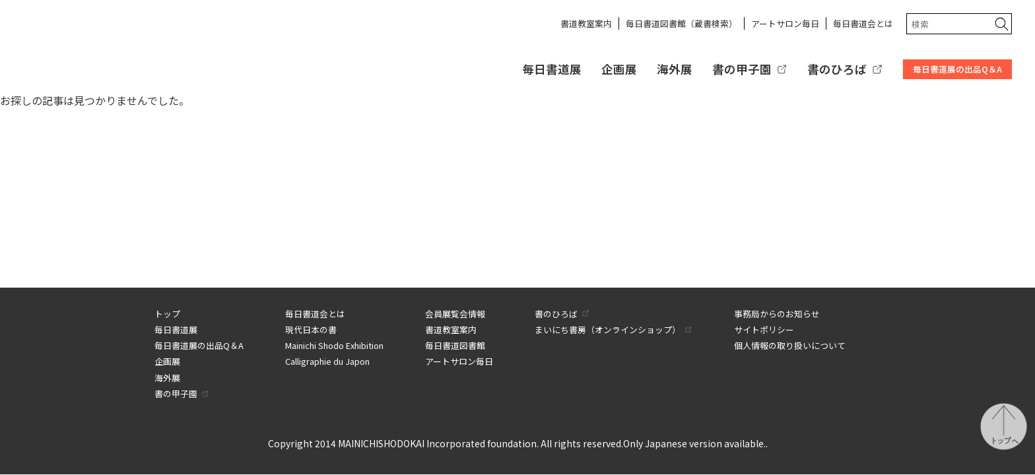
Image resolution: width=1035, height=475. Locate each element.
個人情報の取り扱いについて (790, 345)
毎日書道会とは (863, 23)
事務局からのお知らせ (777, 313)
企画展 (619, 69)
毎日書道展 (552, 69)
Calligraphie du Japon (327, 361)
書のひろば (837, 69)
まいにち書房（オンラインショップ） (608, 329)
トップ (167, 313)
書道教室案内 (586, 23)
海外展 (674, 69)
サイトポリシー (764, 329)
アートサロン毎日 (785, 23)
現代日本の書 (311, 329)
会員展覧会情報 (455, 313)
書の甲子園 (742, 69)
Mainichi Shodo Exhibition (334, 345)
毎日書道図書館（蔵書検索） (681, 23)
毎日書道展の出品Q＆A (957, 69)
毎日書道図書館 (455, 345)
